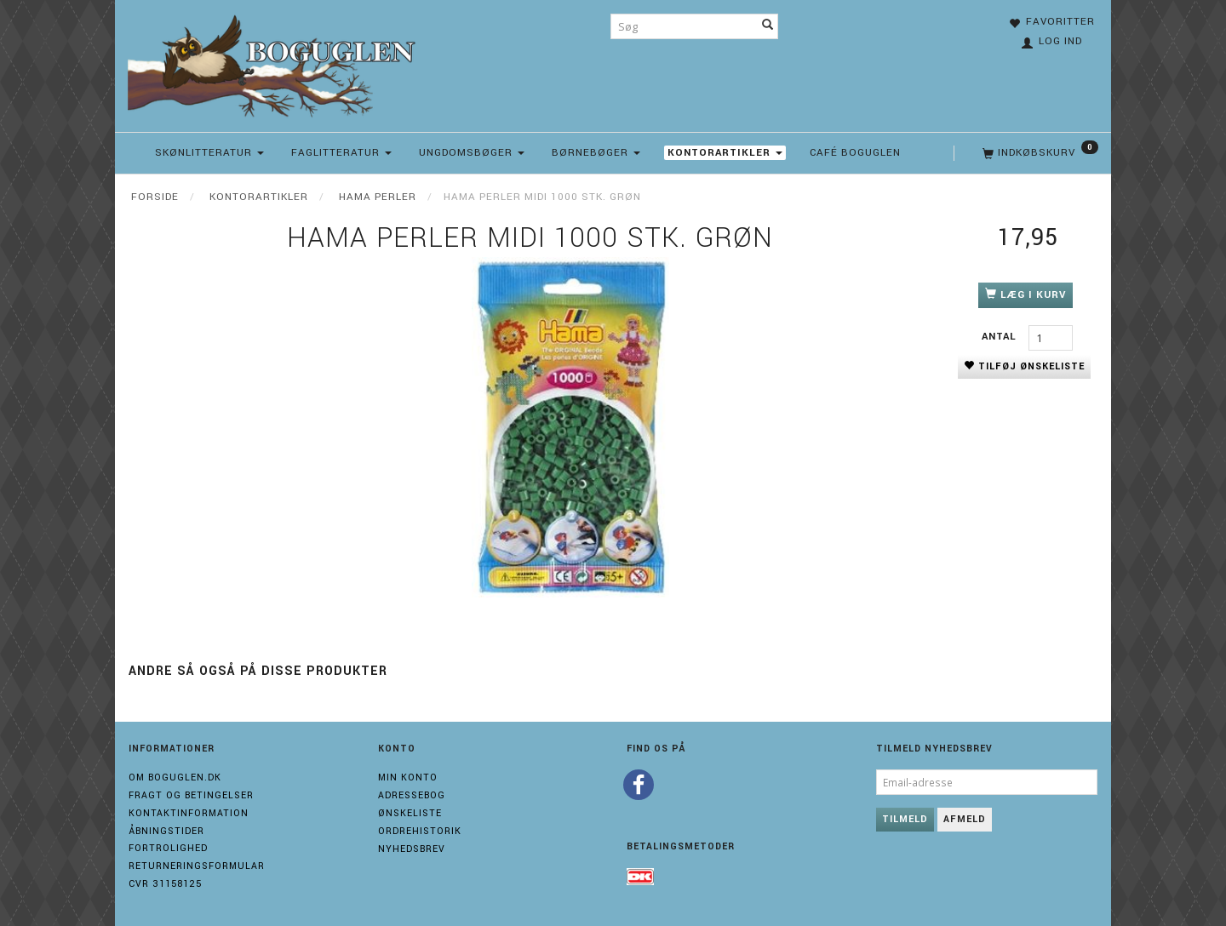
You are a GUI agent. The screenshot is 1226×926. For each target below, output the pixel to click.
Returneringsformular (197, 866)
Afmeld (964, 819)
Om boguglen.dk (175, 777)
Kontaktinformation (189, 813)
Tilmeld (905, 819)
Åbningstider (166, 831)
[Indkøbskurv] (1038, 153)
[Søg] (768, 26)
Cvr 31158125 (165, 883)
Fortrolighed (168, 848)
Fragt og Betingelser (191, 795)
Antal (1001, 336)
